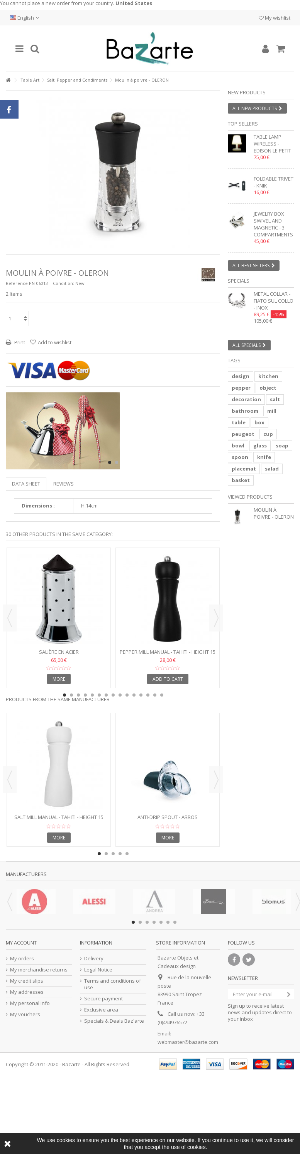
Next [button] (216, 618)
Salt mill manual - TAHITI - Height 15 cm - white (58, 820)
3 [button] (78, 695)
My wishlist (274, 17)
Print (19, 342)
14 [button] (154, 695)
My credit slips (26, 981)
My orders (22, 958)
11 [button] (134, 695)
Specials (238, 280)
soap (282, 445)
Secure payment (103, 998)
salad (272, 468)
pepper (241, 387)
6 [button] (99, 695)
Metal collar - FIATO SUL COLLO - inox (273, 300)
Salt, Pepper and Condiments (77, 80)
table (239, 422)
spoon (240, 457)
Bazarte (71, 1064)
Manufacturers (26, 874)
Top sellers (243, 123)
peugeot (243, 433)
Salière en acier (59, 651)
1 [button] (109, 462)
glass (260, 445)
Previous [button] (10, 618)
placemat (244, 468)
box (259, 422)
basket (241, 480)
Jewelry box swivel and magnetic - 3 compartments (273, 224)
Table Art (29, 80)
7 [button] (106, 695)
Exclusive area (101, 1010)
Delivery (93, 958)
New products (247, 92)
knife (264, 457)
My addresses (27, 992)
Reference (17, 283)
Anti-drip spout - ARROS (167, 817)
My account (21, 942)
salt (275, 399)
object (267, 387)
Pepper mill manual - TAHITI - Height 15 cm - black (167, 655)
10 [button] (127, 695)
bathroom (245, 410)
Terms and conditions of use (112, 984)
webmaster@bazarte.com (188, 1041)
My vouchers (25, 1014)
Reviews (63, 483)
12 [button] (140, 695)
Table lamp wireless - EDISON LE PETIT (272, 143)
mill (271, 410)
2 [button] (116, 462)
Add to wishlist (54, 342)
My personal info (30, 1003)
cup (268, 433)
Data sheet (26, 483)
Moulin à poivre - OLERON (274, 513)
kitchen (268, 376)
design (240, 376)
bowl (238, 445)
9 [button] (120, 695)
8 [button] (113, 695)
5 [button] (92, 695)
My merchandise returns (39, 969)
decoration (246, 399)
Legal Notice (98, 969)
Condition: (63, 283)
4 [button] (85, 695)
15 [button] (161, 695)
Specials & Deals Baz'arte (114, 1021)
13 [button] (147, 695)
